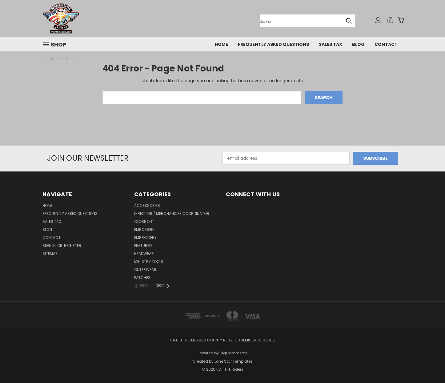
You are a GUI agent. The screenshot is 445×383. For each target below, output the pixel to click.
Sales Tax (330, 44)
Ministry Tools (148, 261)
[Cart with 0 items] (401, 20)
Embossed (144, 229)
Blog (358, 44)
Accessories (147, 205)
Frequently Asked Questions (273, 44)
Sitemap (49, 253)
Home (221, 44)
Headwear (144, 253)
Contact (386, 44)
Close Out (144, 221)
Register (72, 245)
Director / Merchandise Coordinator (171, 213)
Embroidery (145, 237)
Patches (142, 277)
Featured (143, 245)
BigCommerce (233, 353)
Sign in (49, 245)
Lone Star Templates (233, 361)
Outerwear (145, 269)
